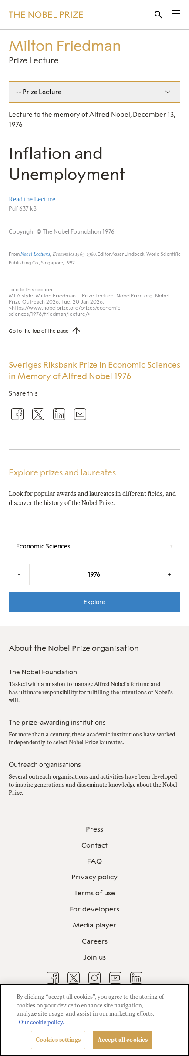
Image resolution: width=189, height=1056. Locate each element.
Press (94, 829)
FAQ (94, 861)
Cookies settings (58, 1039)
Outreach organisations (45, 765)
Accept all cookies (123, 1039)
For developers (94, 909)
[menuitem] (94, 829)
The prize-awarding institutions (57, 722)
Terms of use (94, 893)
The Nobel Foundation (43, 672)
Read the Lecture (32, 199)
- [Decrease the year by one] (19, 574)
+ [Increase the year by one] (169, 574)
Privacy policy (94, 877)
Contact (94, 845)
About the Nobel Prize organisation (74, 648)
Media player (94, 925)
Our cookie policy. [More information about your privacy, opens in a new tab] (41, 1022)
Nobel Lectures (35, 254)
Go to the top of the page (39, 331)
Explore (94, 601)
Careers (95, 941)
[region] (94, 1020)
